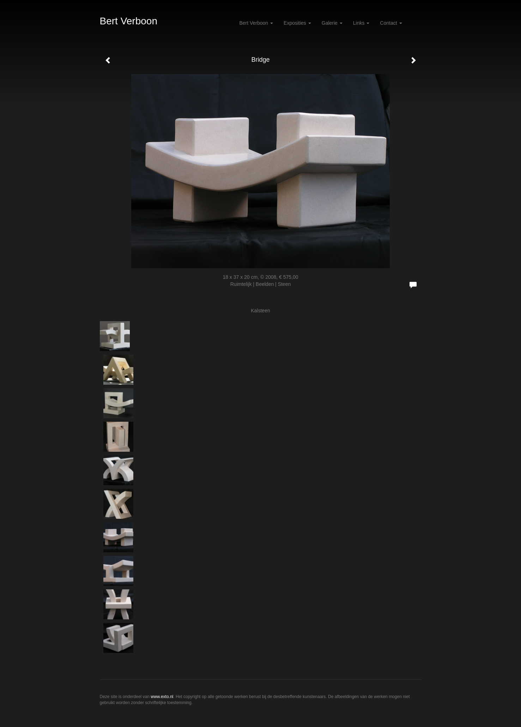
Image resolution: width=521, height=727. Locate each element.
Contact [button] (391, 23)
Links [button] (361, 23)
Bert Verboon (128, 21)
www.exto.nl (162, 696)
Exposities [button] (297, 23)
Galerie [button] (332, 23)
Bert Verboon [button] (256, 23)
